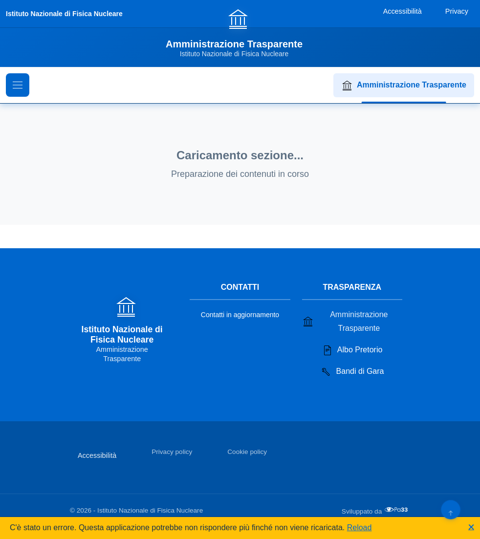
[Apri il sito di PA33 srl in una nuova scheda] (397, 510)
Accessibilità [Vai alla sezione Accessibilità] (97, 455)
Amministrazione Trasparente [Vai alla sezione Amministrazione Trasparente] (345, 321)
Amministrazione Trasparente (403, 85)
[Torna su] (450, 509)
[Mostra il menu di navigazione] (17, 85)
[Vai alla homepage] (240, 32)
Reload (359, 527)
